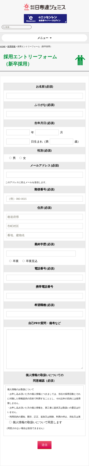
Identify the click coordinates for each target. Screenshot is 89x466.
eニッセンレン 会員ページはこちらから (45, 18)
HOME (2, 46)
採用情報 (11, 46)
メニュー (42, 38)
